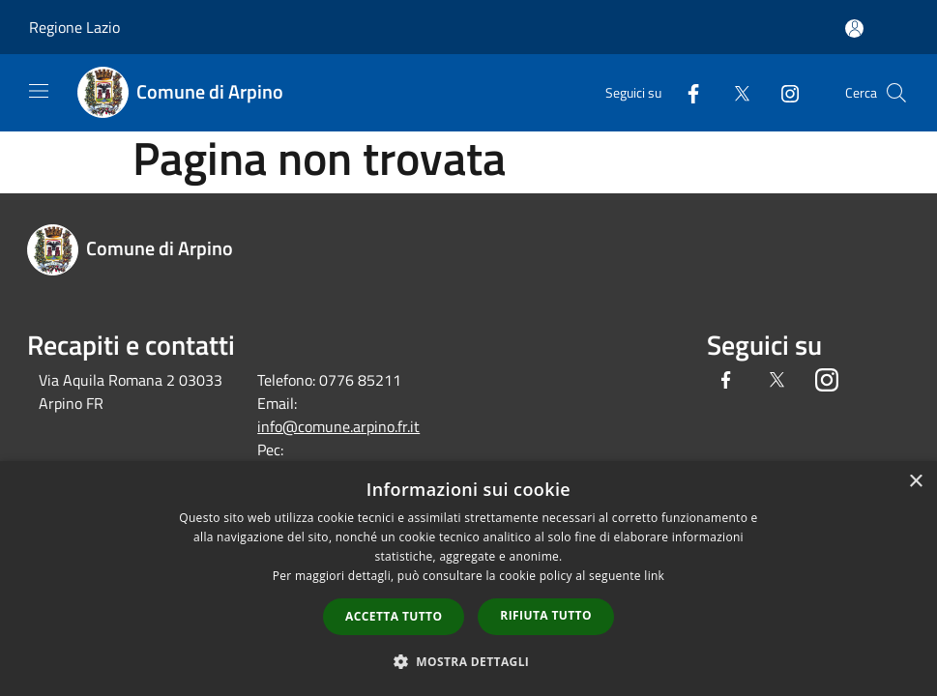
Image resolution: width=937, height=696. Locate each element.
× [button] (915, 482)
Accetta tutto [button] (393, 616)
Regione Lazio (74, 27)
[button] (469, 661)
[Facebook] (685, 92)
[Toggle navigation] (38, 90)
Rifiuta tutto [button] (546, 615)
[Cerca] (896, 92)
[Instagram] (782, 92)
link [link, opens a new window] (654, 575)
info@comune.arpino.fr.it (338, 426)
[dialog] (468, 578)
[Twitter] (734, 92)
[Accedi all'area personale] (854, 28)
